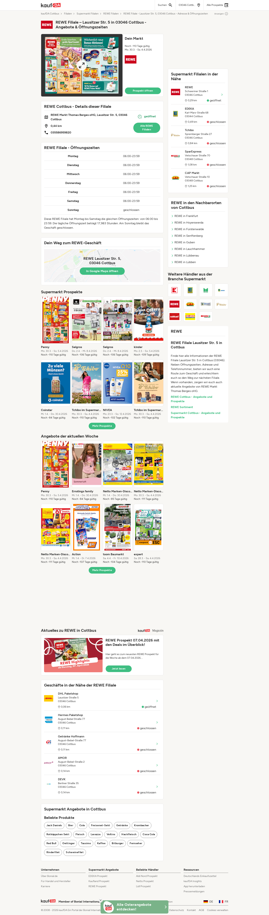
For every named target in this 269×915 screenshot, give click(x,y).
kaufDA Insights (193, 881)
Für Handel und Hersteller (56, 881)
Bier (70, 825)
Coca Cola (149, 834)
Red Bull (51, 843)
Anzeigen (221, 14)
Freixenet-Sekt (100, 825)
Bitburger (117, 843)
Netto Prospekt (145, 881)
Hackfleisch (128, 834)
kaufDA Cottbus (50, 13)
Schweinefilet (75, 852)
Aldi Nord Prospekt (146, 876)
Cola (82, 825)
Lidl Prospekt (143, 886)
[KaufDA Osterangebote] (134, 907)
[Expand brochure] (82, 65)
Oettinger (68, 843)
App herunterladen (194, 886)
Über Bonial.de (49, 876)
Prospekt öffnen (143, 90)
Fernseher (136, 843)
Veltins (111, 834)
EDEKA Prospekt (98, 876)
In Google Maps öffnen (102, 271)
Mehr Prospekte (102, 425)
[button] (102, 65)
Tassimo (86, 843)
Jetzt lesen (119, 668)
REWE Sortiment (182, 407)
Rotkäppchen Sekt (57, 834)
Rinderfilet (53, 852)
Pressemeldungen (194, 891)
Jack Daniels (54, 825)
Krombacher (141, 825)
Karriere (45, 886)
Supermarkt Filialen (88, 13)
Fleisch (80, 834)
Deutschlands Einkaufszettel (200, 876)
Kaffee (101, 843)
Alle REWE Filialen (146, 127)
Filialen (68, 13)
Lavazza (95, 834)
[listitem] (56, 327)
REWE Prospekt (97, 886)
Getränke (122, 825)
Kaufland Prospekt (99, 881)
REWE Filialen (111, 13)
